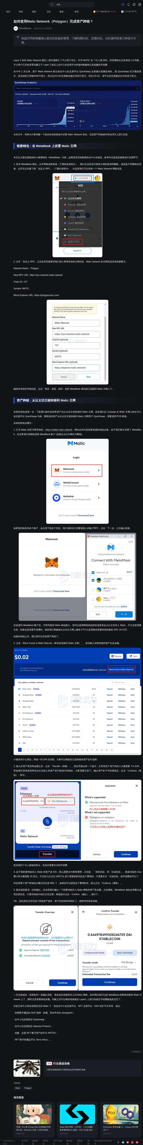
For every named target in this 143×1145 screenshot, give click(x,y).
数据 (63, 12)
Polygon (28, 1088)
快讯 (21, 12)
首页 (8, 12)
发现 (78, 12)
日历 (49, 12)
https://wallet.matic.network (59, 430)
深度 (35, 12)
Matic (17, 1088)
